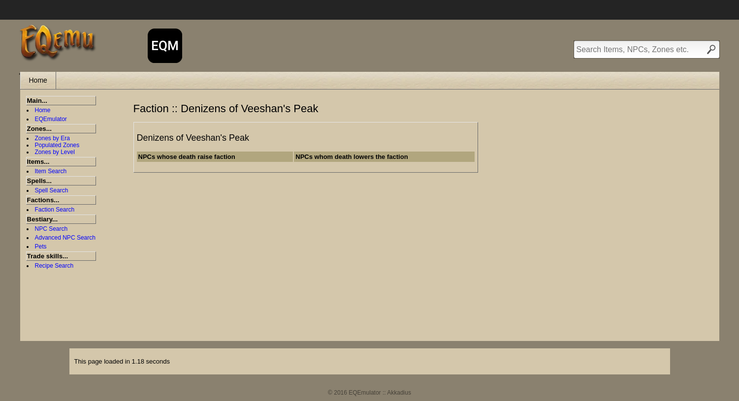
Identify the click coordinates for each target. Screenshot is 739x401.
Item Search (51, 171)
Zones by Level (55, 152)
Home (38, 80)
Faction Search (55, 209)
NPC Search (51, 228)
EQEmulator (51, 119)
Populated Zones (57, 145)
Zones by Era (52, 138)
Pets (41, 246)
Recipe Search (54, 265)
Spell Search (51, 190)
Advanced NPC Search (65, 237)
